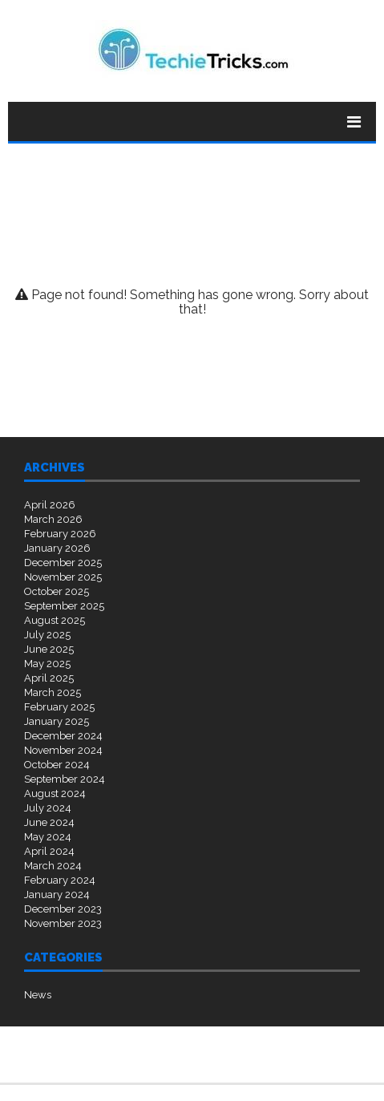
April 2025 (49, 678)
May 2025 (47, 664)
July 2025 (47, 635)
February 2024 (59, 880)
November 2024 (63, 750)
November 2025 (63, 577)
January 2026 (57, 548)
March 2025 (52, 692)
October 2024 (57, 765)
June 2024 (49, 822)
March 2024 (53, 866)
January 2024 (57, 894)
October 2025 (56, 591)
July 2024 (47, 808)
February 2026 (60, 534)
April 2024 (49, 851)
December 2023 (63, 909)
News (37, 995)
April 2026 (49, 505)
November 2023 (63, 923)
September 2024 (64, 779)
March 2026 (53, 519)
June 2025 (49, 649)
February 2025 (59, 707)
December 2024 (63, 736)
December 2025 (63, 563)
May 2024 (47, 837)
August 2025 (54, 620)
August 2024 (55, 793)
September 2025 (64, 606)
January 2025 (56, 721)
